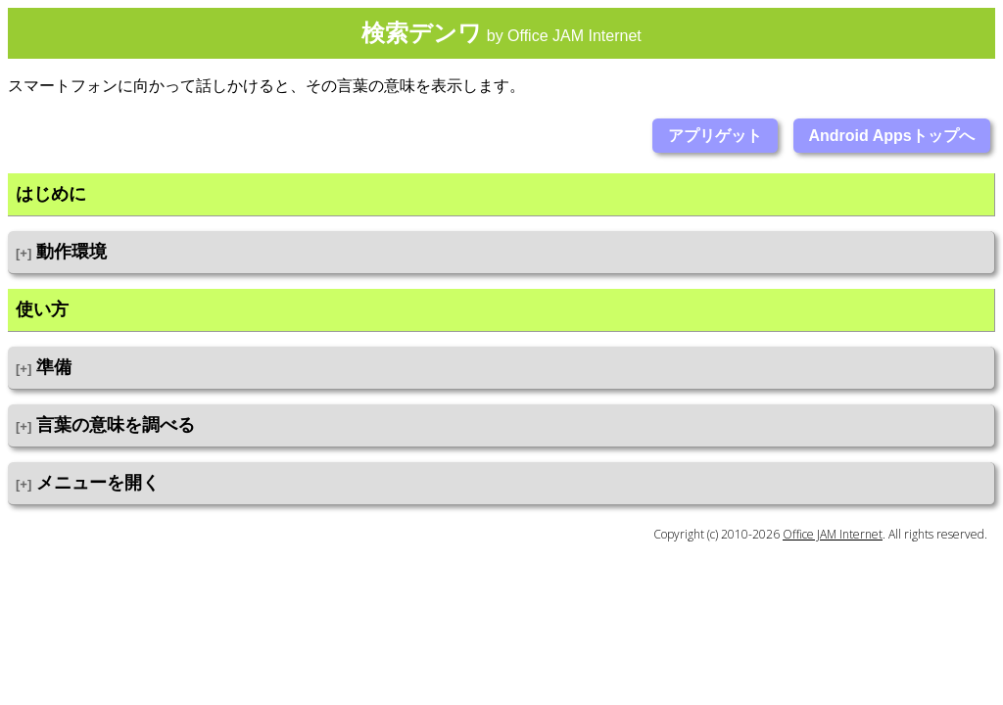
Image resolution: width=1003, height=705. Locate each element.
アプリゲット (715, 135)
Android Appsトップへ (892, 135)
